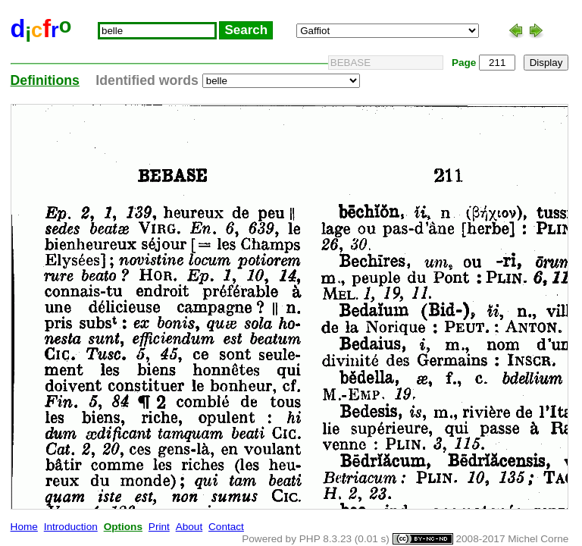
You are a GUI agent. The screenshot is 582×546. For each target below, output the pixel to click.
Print (159, 526)
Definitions (45, 80)
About (189, 526)
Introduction (71, 526)
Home (24, 526)
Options (123, 526)
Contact (226, 526)
